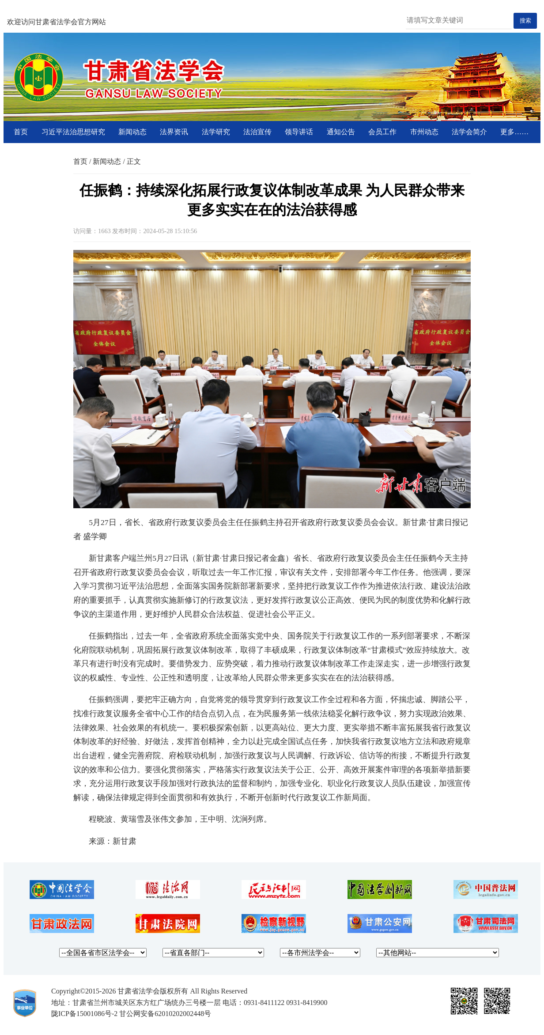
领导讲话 (299, 132)
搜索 (525, 20)
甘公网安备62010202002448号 (165, 1013)
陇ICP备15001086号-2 (84, 1013)
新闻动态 (132, 132)
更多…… (514, 132)
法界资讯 (174, 132)
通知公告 (341, 132)
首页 (21, 132)
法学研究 (216, 132)
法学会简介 (469, 132)
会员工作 (382, 132)
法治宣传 (257, 132)
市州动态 (424, 132)
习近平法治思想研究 (73, 132)
